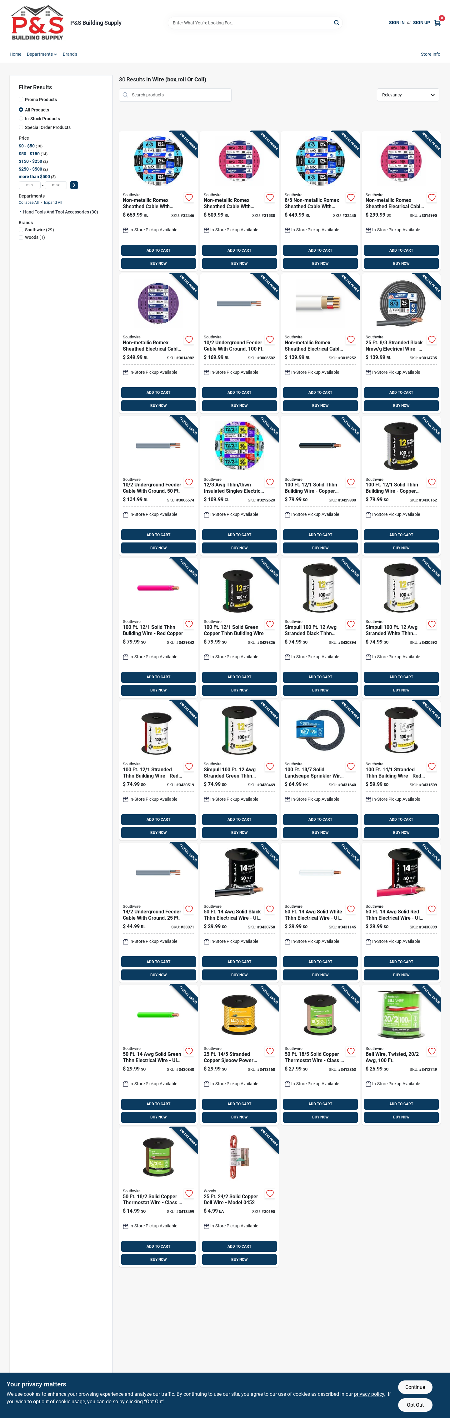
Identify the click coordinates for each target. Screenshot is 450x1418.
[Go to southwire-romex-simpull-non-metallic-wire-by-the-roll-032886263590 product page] (158, 343)
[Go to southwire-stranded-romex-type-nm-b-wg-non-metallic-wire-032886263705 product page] (158, 201)
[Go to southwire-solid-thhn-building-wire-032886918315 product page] (320, 913)
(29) (39, 229)
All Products (37, 109)
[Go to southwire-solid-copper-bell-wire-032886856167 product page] (401, 1055)
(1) (35, 237)
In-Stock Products (42, 118)
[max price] (56, 185)
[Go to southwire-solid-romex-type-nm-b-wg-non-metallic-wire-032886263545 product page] (320, 343)
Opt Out (415, 1405)
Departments (40, 54)
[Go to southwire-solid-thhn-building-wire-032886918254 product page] (239, 913)
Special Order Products (48, 127)
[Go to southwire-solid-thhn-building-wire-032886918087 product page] (320, 486)
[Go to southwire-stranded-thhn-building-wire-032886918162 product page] (320, 628)
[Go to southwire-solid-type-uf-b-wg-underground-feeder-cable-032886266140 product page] (239, 343)
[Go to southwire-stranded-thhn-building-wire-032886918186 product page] (239, 770)
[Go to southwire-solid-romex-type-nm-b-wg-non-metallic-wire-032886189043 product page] (401, 201)
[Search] (337, 22)
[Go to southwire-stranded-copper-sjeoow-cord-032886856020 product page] (239, 1055)
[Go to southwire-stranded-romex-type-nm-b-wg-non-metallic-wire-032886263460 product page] (401, 343)
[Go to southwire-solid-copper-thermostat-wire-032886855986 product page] (158, 1197)
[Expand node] (21, 211)
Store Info (431, 54)
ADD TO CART (158, 250)
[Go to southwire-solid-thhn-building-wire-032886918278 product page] (158, 1055)
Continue (415, 1387)
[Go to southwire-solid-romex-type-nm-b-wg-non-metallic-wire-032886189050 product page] (239, 201)
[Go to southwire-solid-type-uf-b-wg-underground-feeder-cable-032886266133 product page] (158, 486)
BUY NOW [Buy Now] (158, 263)
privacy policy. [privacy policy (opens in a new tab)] (369, 1394)
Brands (70, 54)
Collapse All (29, 202)
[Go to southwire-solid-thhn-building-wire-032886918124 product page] (158, 628)
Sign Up (421, 22)
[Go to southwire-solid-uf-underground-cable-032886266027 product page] (158, 913)
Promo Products (41, 99)
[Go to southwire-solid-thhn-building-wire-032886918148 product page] (401, 486)
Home (16, 54)
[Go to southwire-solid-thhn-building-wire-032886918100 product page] (239, 628)
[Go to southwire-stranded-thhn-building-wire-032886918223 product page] (401, 628)
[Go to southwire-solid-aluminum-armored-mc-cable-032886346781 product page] (239, 486)
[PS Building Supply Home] (38, 22)
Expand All (53, 202)
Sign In (397, 22)
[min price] (30, 185)
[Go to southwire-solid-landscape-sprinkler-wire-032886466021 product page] (320, 770)
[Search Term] (255, 23)
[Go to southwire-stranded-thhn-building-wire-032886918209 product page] (158, 770)
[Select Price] (74, 185)
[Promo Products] (21, 99)
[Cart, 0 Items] (437, 22)
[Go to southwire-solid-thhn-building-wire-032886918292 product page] (401, 913)
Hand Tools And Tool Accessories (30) (60, 211)
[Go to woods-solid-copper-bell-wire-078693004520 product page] (239, 1197)
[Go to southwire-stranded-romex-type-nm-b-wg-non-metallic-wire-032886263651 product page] (320, 201)
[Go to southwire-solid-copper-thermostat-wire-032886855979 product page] (320, 1055)
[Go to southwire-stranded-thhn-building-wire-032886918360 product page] (401, 770)
